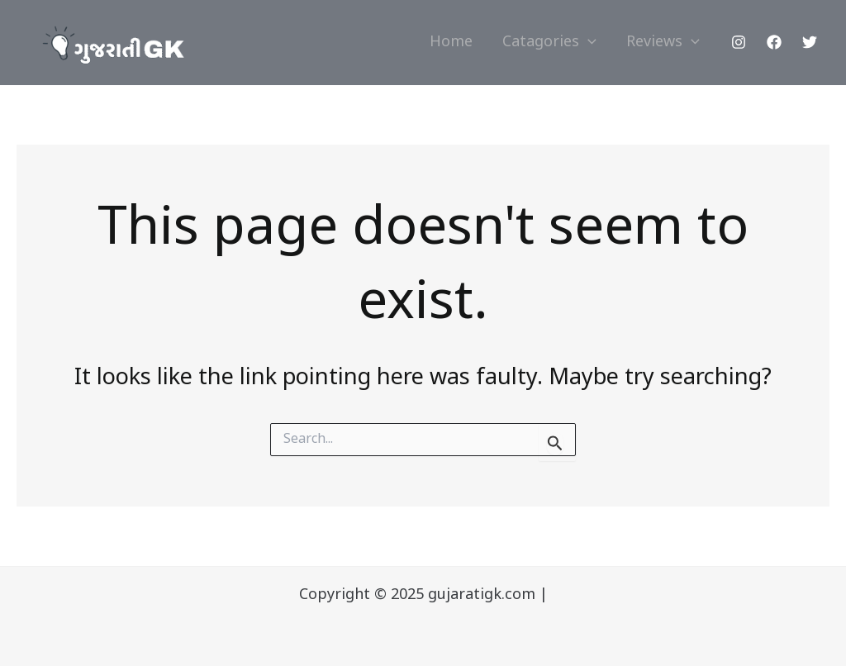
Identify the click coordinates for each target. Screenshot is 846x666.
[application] (587, 43)
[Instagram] (738, 42)
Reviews (663, 43)
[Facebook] (774, 42)
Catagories (549, 43)
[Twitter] (809, 42)
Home (451, 42)
